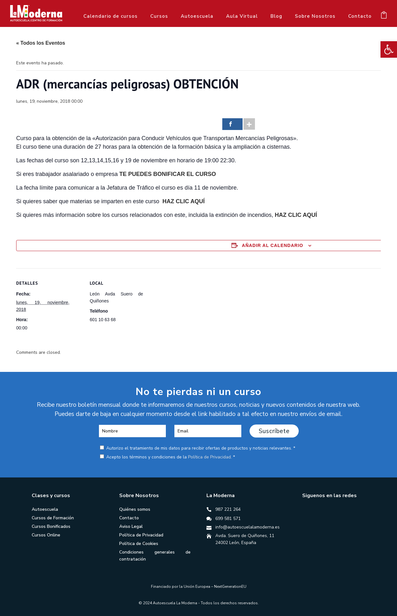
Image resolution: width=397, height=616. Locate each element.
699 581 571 (228, 518)
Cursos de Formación (53, 518)
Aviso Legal (131, 526)
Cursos (159, 16)
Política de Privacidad (209, 457)
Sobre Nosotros (315, 16)
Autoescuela (197, 16)
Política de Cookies (138, 544)
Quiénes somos (134, 509)
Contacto (360, 16)
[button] (389, 49)
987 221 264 (228, 509)
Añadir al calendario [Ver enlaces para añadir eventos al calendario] (272, 245)
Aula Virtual (242, 16)
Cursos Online (46, 535)
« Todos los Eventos (40, 43)
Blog (276, 16)
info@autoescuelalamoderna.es (247, 527)
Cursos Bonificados (51, 526)
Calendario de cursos (110, 16)
